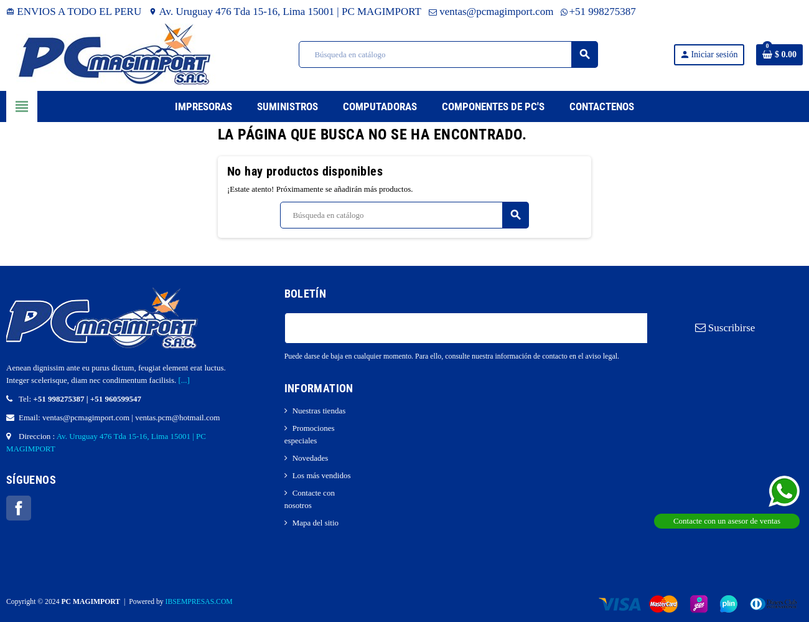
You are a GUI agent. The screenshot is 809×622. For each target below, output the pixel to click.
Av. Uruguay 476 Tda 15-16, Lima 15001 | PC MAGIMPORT (285, 11)
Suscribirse (725, 328)
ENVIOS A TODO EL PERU (73, 11)
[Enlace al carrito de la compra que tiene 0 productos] (779, 54)
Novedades (310, 458)
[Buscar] (448, 54)
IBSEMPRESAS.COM (199, 602)
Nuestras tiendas (319, 410)
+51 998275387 (598, 11)
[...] (184, 380)
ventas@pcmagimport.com (491, 11)
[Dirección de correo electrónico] (465, 328)
